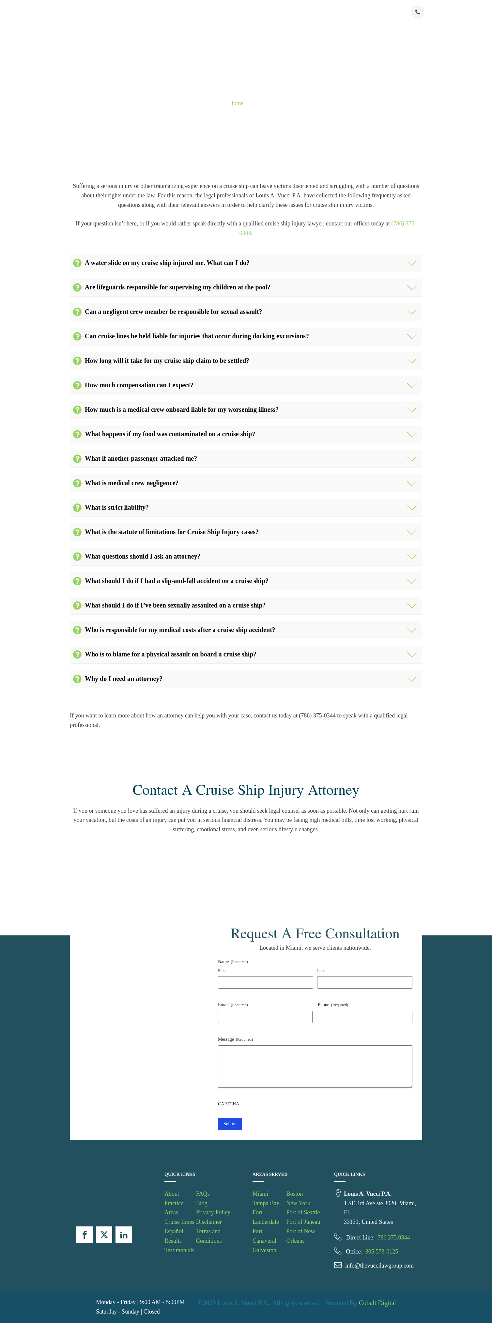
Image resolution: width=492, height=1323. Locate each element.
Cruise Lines (235, 12)
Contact (370, 12)
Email (233, 1005)
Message (235, 1039)
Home (236, 103)
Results (297, 12)
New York (298, 1203)
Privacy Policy (213, 1212)
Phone (333, 1005)
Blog (202, 1203)
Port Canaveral (264, 1236)
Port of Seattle (303, 1212)
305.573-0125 (381, 1251)
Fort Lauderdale (266, 1217)
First (222, 970)
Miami (260, 1194)
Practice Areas (192, 12)
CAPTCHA (228, 1103)
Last (320, 970)
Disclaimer (209, 1222)
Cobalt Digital (377, 1302)
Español (173, 1231)
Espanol (271, 12)
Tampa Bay (266, 1203)
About (161, 12)
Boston (294, 1194)
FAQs (350, 12)
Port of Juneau (303, 1222)
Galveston (264, 1250)
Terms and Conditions (209, 1236)
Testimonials (325, 12)
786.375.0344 (393, 1237)
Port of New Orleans (300, 1236)
